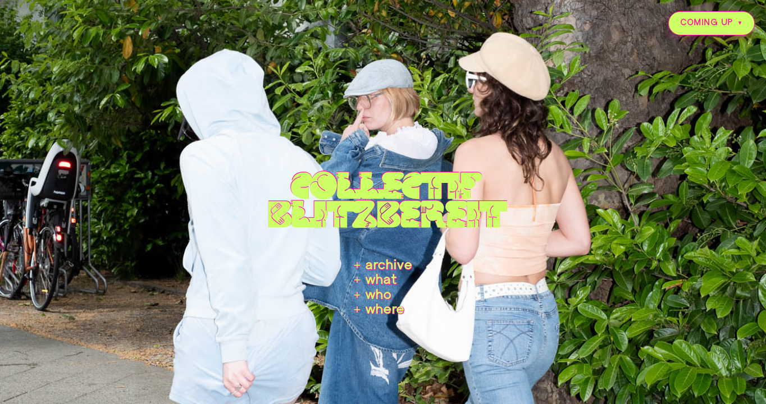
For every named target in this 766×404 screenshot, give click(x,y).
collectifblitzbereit (382, 197)
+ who (373, 295)
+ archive (383, 266)
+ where (379, 310)
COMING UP (706, 23)
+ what (375, 280)
